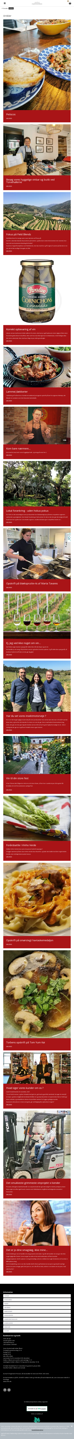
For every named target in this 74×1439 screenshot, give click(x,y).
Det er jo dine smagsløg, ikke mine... (27, 1250)
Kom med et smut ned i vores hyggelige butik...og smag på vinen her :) (37, 453)
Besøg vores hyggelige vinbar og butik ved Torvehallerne (30, 180)
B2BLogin (7, 1327)
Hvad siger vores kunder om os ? (24, 1088)
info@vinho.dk (49, 1377)
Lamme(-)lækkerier (17, 391)
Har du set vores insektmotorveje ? (26, 716)
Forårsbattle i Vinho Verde (21, 845)
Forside (5, 8)
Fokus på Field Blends (18, 234)
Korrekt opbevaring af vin (20, 329)
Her (49, 1402)
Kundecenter (8, 1323)
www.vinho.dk (7, 1381)
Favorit (6, 1331)
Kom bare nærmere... (18, 448)
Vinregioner (8, 1311)
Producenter (8, 1315)
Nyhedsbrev (8, 1300)
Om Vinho (7, 1307)
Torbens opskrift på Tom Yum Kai (25, 1042)
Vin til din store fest (17, 778)
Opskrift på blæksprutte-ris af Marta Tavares (32, 583)
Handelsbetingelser (37, 1430)
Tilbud (6, 1303)
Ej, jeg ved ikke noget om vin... (23, 643)
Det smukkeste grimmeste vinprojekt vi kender (33, 1183)
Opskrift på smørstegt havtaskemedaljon (29, 940)
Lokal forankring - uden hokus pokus (27, 510)
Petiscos (11, 114)
